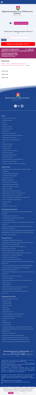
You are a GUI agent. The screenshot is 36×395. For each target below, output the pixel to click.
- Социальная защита (7, 305)
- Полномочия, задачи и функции (9, 175)
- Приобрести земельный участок (10, 257)
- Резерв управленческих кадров (9, 182)
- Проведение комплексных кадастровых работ (13, 335)
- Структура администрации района (10, 173)
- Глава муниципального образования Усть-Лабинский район (16, 169)
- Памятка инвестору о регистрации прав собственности (15, 286)
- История (4, 122)
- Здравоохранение (6, 301)
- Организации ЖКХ (6, 148)
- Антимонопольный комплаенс (9, 155)
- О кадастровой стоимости (8, 318)
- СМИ (3, 142)
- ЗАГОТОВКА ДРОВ (6, 324)
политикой (22, 390)
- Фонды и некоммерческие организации (11, 199)
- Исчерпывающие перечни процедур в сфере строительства (16, 252)
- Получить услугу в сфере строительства (11, 259)
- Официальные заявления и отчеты (10, 186)
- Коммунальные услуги (7, 311)
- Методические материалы (8, 220)
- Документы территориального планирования (13, 250)
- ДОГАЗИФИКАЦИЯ (6, 322)
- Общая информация (7, 120)
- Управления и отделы (7, 178)
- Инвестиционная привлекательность (11, 139)
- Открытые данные (6, 201)
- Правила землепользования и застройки (12, 276)
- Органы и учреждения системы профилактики (13, 314)
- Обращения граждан (7, 188)
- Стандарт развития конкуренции (10, 150)
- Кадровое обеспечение (8, 180)
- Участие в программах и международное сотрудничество (16, 197)
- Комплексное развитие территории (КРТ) (12, 289)
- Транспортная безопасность (9, 333)
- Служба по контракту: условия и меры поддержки (14, 163)
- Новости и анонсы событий (8, 118)
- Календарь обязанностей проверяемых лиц (12, 159)
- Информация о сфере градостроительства (12, 240)
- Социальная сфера (6, 303)
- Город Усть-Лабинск (7, 126)
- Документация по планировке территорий (12, 255)
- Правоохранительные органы (9, 137)
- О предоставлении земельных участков (11, 316)
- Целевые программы (7, 144)
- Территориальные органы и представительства (13, 193)
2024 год (4, 71)
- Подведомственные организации (10, 184)
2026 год (4, 77)
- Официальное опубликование (9, 161)
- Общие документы (6, 284)
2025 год (4, 74)
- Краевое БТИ (5, 307)
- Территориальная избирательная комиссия (12, 135)
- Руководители (5, 171)
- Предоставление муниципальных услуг (11, 191)
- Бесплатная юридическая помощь (10, 298)
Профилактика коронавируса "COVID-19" (18, 44)
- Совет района (5, 131)
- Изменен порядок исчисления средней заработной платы (16, 341)
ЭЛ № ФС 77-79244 (20, 363)
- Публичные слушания (7, 152)
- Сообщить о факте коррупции (9, 234)
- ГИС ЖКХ (4, 320)
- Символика (5, 124)
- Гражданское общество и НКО (9, 206)
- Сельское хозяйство (7, 146)
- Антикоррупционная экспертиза (9, 215)
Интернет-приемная (21, 23)
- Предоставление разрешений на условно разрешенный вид (16, 280)
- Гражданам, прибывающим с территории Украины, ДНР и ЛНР (17, 327)
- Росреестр (4, 203)
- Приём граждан (6, 309)
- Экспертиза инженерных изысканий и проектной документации (17, 265)
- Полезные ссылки (6, 282)
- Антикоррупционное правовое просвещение (13, 218)
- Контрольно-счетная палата (9, 133)
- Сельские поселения (7, 129)
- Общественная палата (7, 157)
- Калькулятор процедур (7, 278)
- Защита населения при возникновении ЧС (12, 195)
